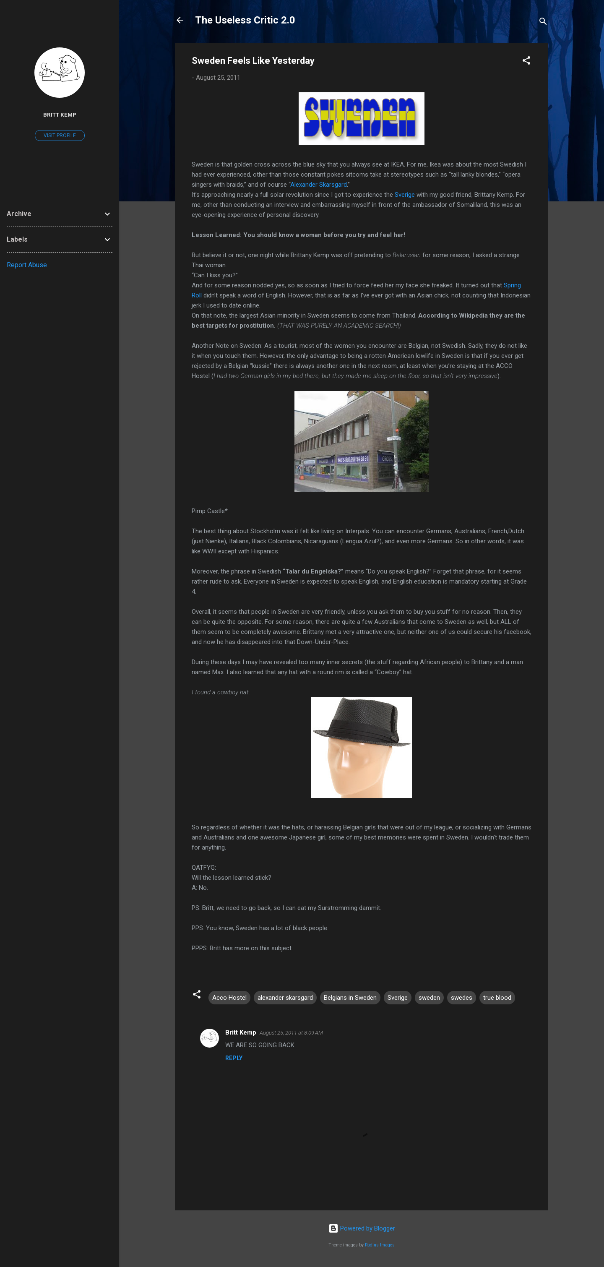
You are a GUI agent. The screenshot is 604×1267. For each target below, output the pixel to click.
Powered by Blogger (361, 1228)
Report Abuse (27, 265)
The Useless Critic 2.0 (245, 20)
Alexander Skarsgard (318, 184)
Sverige (405, 194)
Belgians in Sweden (350, 997)
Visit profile (60, 135)
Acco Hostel (229, 997)
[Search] (543, 23)
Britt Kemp (240, 1032)
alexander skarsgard (285, 997)
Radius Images (380, 1245)
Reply (233, 1058)
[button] (526, 61)
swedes (461, 997)
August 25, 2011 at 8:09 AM (291, 1033)
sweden (429, 997)
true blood (497, 997)
